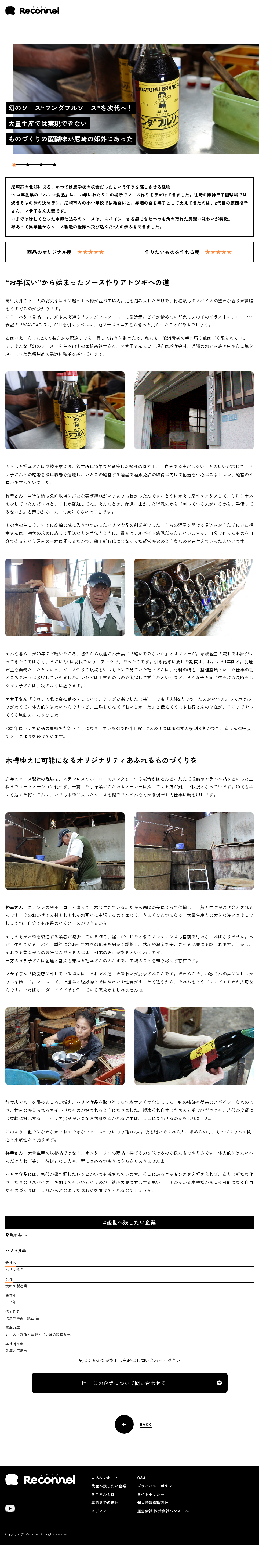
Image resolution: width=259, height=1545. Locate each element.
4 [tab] (54, 164)
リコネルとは (103, 1494)
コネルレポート (105, 1477)
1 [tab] (14, 165)
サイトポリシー (151, 1494)
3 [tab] (41, 164)
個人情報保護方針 (152, 1502)
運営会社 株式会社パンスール (163, 1511)
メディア (99, 1511)
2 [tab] (27, 164)
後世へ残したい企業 (108, 1486)
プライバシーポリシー (156, 1486)
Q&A (141, 1477)
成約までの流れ (105, 1502)
